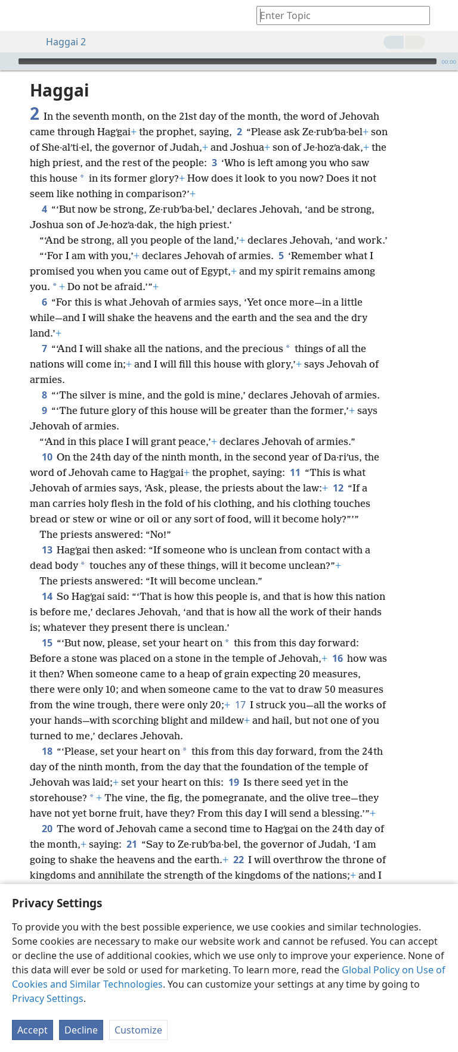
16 (337, 658)
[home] (17, 15)
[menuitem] (17, 15)
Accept (32, 1030)
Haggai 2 (60, 41)
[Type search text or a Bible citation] (337, 15)
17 (240, 704)
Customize (138, 1030)
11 (294, 472)
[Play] (8, 61)
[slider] (227, 61)
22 (238, 859)
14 (46, 596)
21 (131, 844)
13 (46, 549)
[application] (229, 61)
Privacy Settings (47, 998)
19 (233, 782)
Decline (81, 1030)
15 (46, 642)
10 (46, 456)
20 (46, 828)
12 (337, 487)
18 (46, 751)
